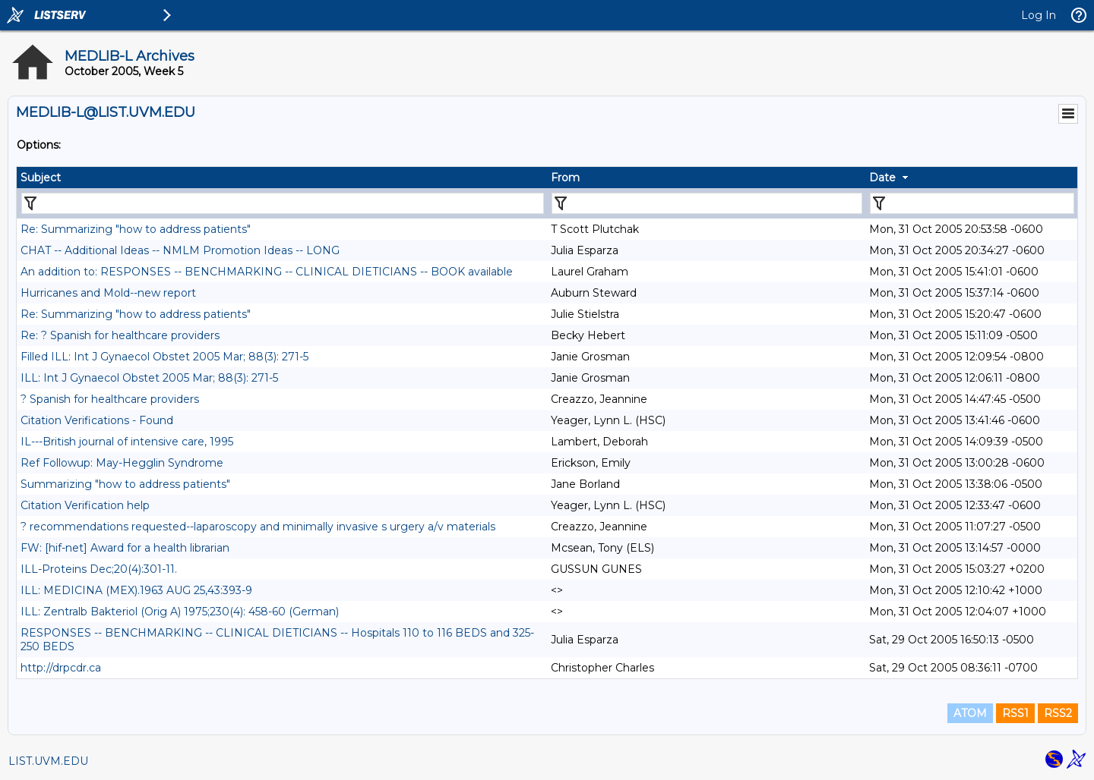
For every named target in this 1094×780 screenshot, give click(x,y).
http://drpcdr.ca (61, 668)
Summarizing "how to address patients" (125, 484)
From (565, 177)
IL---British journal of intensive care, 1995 (127, 441)
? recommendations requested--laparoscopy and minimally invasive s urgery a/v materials (258, 526)
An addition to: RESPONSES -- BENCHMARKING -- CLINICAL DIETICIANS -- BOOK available (267, 271)
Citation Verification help (85, 505)
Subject (41, 177)
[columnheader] (282, 177)
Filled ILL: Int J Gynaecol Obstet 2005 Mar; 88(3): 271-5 (164, 356)
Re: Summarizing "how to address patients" (136, 229)
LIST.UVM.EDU (48, 761)
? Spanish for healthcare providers (110, 399)
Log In (1038, 15)
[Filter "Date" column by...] (972, 203)
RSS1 (1015, 713)
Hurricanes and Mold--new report (108, 293)
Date (882, 177)
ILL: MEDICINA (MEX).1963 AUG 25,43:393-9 (136, 590)
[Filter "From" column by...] (707, 203)
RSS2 (1058, 713)
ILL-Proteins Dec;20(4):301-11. (99, 569)
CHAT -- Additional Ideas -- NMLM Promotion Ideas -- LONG (180, 250)
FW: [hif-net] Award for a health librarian (125, 548)
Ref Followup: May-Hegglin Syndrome (122, 463)
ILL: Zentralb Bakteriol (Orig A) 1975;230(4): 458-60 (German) (180, 611)
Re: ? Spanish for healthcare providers (120, 335)
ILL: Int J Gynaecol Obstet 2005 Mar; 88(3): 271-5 (149, 378)
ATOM (970, 713)
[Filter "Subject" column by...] (282, 203)
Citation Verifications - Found (97, 420)
